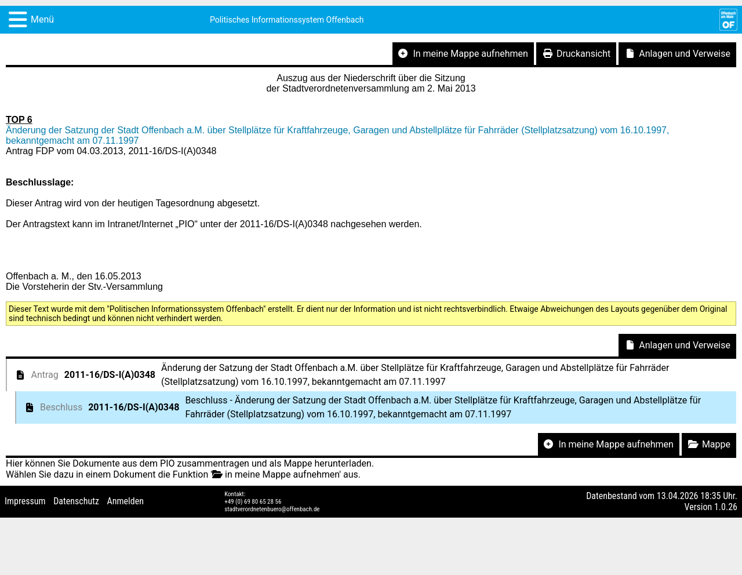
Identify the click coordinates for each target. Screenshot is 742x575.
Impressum (25, 501)
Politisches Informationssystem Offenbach (287, 19)
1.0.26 (725, 506)
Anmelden (125, 501)
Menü (42, 19)
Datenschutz (76, 501)
